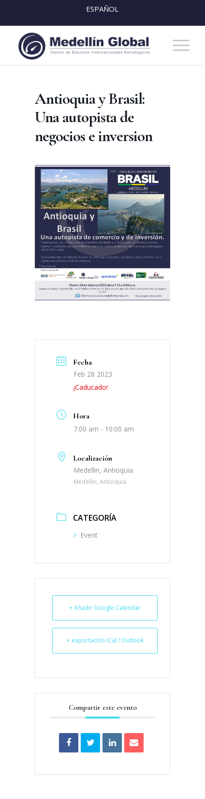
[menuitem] (176, 45)
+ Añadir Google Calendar (105, 608)
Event (85, 535)
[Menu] (176, 45)
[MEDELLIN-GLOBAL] (85, 45)
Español (102, 9)
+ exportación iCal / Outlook (105, 640)
